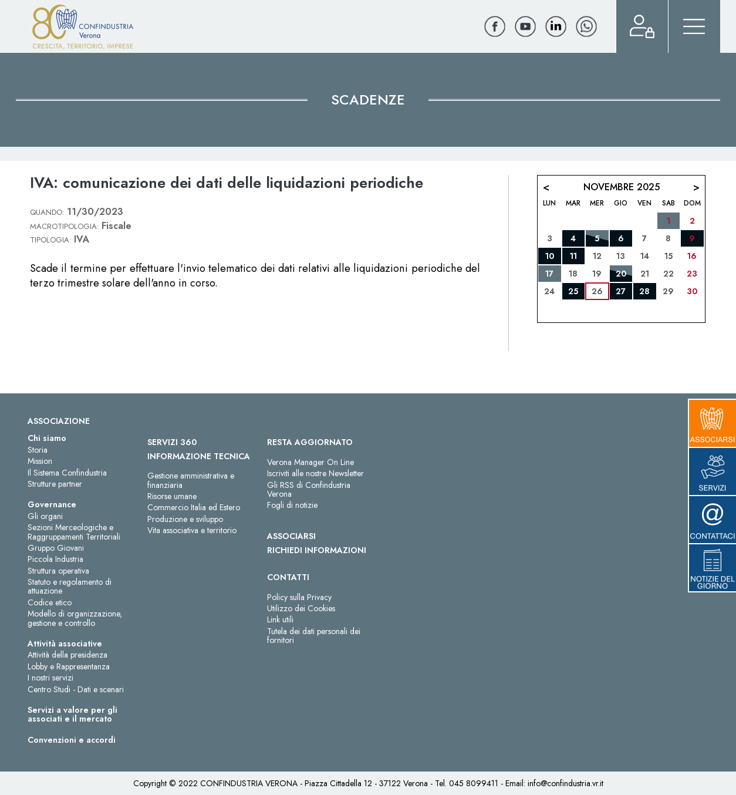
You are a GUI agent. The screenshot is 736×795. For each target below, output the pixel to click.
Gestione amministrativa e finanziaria (190, 480)
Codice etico (50, 602)
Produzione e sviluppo (185, 519)
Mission (40, 461)
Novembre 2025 (621, 187)
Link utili (280, 619)
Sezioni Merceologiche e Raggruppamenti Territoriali (74, 531)
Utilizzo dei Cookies (301, 608)
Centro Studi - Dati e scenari (76, 689)
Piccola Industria (55, 559)
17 (549, 273)
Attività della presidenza (67, 655)
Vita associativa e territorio (192, 530)
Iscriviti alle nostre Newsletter (315, 473)
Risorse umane (172, 496)
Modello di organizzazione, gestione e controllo (75, 618)
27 (621, 291)
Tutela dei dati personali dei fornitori (313, 635)
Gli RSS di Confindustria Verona (308, 489)
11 (573, 256)
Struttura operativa (58, 571)
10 (549, 256)
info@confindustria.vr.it (565, 783)
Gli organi (45, 516)
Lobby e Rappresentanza (69, 666)
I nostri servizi (50, 677)
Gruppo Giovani (56, 548)
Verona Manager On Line (310, 462)
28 (644, 291)
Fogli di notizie (292, 505)
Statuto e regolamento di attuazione (70, 586)
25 (573, 291)
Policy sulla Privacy (299, 597)
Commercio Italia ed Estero (193, 507)
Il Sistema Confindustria (67, 473)
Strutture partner (55, 484)
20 (621, 273)
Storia (38, 450)
